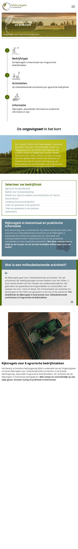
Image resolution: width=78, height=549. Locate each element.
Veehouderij (11, 211)
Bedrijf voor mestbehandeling (19, 192)
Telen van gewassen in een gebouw (22, 208)
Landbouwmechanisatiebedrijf (19, 201)
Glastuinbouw (11, 198)
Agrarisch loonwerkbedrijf (17, 188)
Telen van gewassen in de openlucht (22, 205)
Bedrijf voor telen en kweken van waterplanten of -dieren (32, 195)
